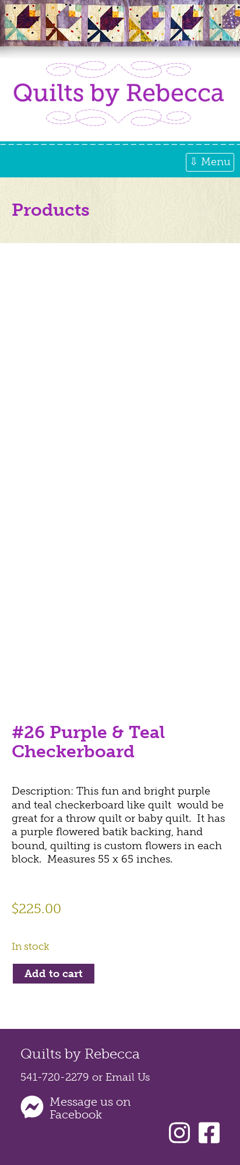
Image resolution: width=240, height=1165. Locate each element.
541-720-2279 (54, 1077)
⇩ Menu (210, 161)
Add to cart (53, 973)
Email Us (127, 1077)
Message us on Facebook (90, 1108)
